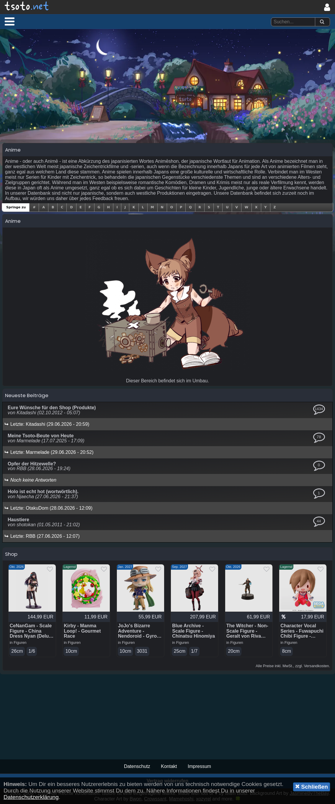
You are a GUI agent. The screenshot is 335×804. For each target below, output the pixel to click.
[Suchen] (322, 22)
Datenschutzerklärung (31, 797)
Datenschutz (137, 766)
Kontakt (169, 766)
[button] (9, 21)
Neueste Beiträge (26, 395)
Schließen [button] (311, 786)
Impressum (199, 766)
